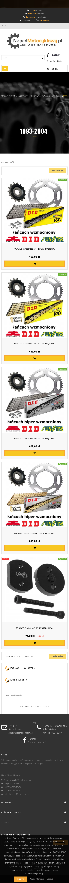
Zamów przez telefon (34, 20)
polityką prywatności (24, 870)
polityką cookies (43, 870)
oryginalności (34, 17)
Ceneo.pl (45, 706)
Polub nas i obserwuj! (37, 742)
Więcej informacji (36, 879)
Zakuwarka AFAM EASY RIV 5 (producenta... (34, 628)
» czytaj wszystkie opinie (13, 695)
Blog (34, 722)
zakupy (34, 13)
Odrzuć (50, 879)
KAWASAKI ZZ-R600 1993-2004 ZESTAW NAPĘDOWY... (34, 249)
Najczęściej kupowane (22, 667)
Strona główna (9, 96)
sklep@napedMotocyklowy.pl (17, 794)
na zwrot (34, 10)
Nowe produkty (18, 679)
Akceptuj (20, 879)
